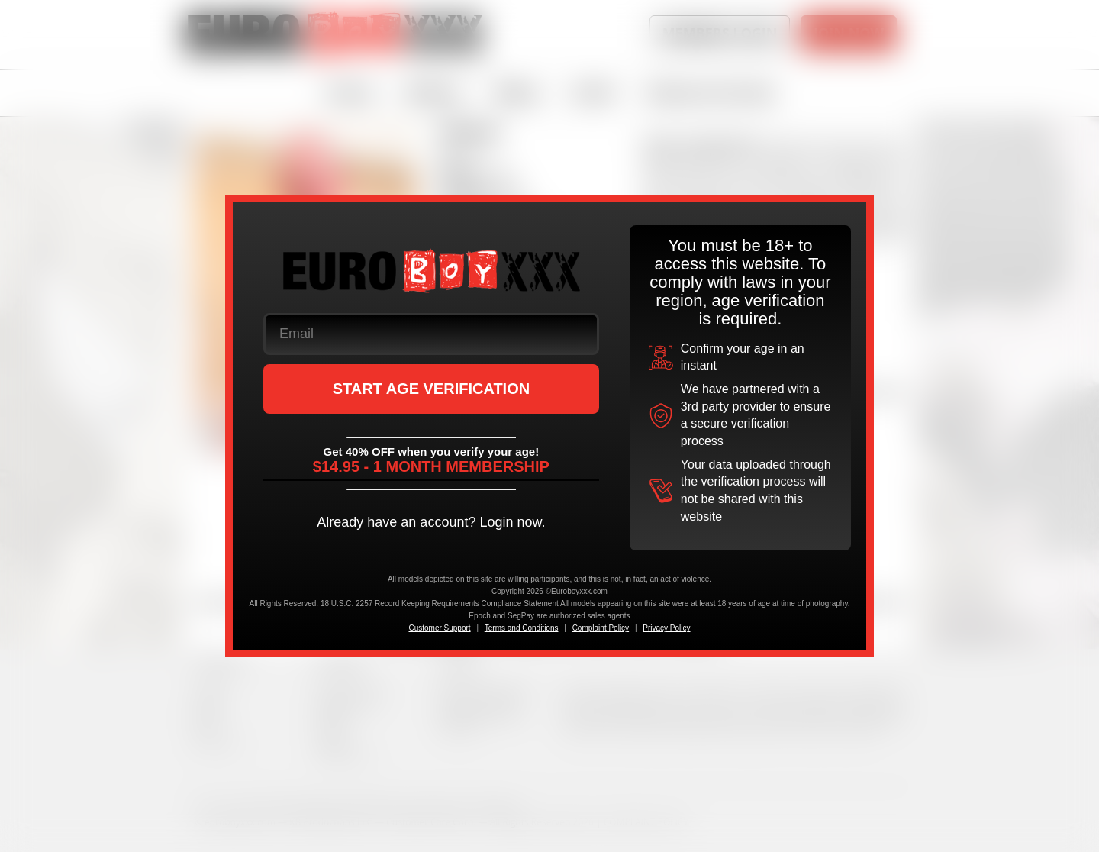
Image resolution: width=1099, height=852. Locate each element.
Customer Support (439, 628)
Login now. (512, 522)
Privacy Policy (666, 628)
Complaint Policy (600, 628)
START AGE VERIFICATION (431, 388)
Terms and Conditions (522, 628)
